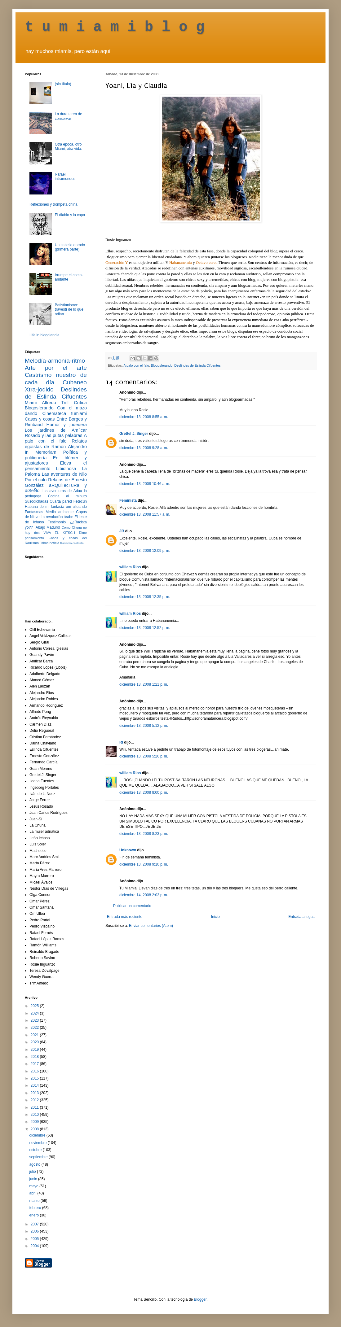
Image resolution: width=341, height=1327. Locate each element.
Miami (31, 402)
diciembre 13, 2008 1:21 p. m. (143, 684)
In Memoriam (40, 452)
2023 (35, 1020)
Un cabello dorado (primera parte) (70, 247)
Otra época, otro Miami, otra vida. (68, 146)
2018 (35, 1056)
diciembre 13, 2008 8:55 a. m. (143, 417)
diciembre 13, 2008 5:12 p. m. (143, 725)
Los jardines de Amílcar (56, 430)
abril (33, 1193)
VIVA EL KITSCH (59, 533)
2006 (35, 1231)
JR (121, 531)
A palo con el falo (136, 365)
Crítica (80, 402)
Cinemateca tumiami (64, 413)
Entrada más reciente (124, 916)
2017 (35, 1064)
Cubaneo (75, 382)
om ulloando (76, 506)
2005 (35, 1239)
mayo (34, 1186)
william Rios (130, 567)
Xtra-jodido (39, 389)
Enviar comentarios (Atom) (151, 925)
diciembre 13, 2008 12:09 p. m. (144, 550)
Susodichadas (36, 501)
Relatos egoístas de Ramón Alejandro (56, 444)
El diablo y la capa (70, 215)
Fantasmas (34, 512)
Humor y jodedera (66, 424)
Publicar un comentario (132, 906)
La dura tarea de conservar (68, 116)
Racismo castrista (72, 543)
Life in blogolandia (44, 335)
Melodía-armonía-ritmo (55, 360)
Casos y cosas (40, 419)
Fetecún (80, 501)
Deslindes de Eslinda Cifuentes (197, 365)
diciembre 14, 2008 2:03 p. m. (143, 895)
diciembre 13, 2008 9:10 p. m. (143, 864)
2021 (35, 1035)
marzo (35, 1200)
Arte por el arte (56, 367)
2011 (35, 1107)
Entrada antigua (301, 916)
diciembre (37, 1135)
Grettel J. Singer (133, 433)
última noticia (49, 543)
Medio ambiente (59, 512)
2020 (35, 1042)
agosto (35, 1164)
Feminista (128, 500)
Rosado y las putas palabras (53, 435)
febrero (35, 1208)
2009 (35, 1122)
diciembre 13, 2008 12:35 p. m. (144, 597)
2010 (35, 1114)
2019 (35, 1049)
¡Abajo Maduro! (47, 527)
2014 (35, 1085)
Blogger (200, 1299)
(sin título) (63, 84)
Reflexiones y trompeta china (53, 204)
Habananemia (180, 262)
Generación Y (116, 262)
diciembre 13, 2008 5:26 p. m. (143, 756)
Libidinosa (66, 468)
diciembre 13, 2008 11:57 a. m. (144, 514)
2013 (35, 1093)
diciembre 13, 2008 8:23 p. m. (143, 834)
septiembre (39, 1157)
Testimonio (57, 522)
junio (33, 1179)
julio (33, 1171)
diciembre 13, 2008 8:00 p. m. (143, 792)
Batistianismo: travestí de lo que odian (69, 309)
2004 (35, 1246)
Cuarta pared (61, 501)
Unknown (127, 850)
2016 (35, 1071)
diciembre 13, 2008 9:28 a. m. (143, 448)
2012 (35, 1100)
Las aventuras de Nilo (64, 474)
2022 (35, 1027)
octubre (35, 1150)
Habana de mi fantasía (44, 506)
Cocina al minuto (67, 496)
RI (121, 742)
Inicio (215, 916)
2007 (35, 1224)
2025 (35, 1006)
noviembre (38, 1143)
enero (34, 1215)
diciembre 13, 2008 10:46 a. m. (144, 484)
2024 (35, 1013)
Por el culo (35, 479)
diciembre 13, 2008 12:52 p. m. (144, 628)
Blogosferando (162, 365)
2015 (35, 1078)
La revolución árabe (57, 517)
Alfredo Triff (55, 402)
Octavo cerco (207, 262)
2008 (35, 1129)
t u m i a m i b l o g (115, 27)
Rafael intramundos (65, 176)
